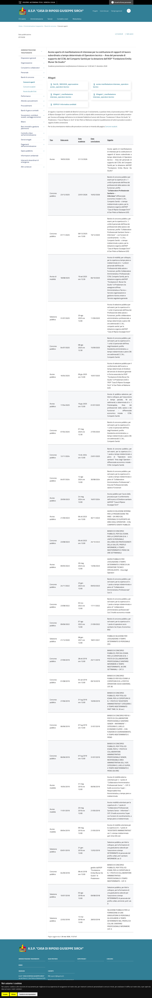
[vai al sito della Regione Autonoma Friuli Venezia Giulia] (38, 2)
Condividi (119, 34)
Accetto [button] (5, 994)
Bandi (20, 965)
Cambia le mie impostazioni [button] (27, 994)
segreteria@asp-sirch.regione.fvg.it (63, 980)
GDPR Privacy (81, 959)
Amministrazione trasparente (28, 51)
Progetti (95, 11)
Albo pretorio (53, 959)
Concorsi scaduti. (111, 126)
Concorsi (110, 959)
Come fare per (104, 11)
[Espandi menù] (41, 51)
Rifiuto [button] (13, 994)
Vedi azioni (128, 34)
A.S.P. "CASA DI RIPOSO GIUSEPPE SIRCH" (55, 948)
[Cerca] (129, 11)
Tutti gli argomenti (116, 11)
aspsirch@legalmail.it (57, 976)
